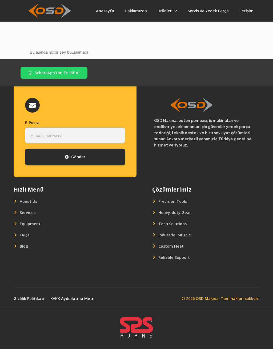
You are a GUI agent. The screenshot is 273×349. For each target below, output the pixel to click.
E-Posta (32, 122)
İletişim (246, 10)
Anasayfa (105, 10)
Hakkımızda (136, 10)
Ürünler (167, 11)
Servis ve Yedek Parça (208, 10)
